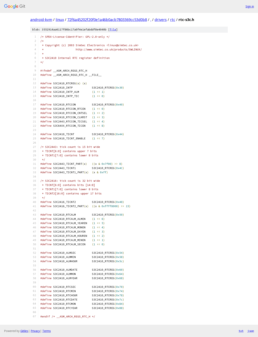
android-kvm (41, 19)
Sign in (250, 6)
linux (60, 19)
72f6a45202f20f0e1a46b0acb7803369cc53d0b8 (107, 19)
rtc (172, 19)
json (251, 331)
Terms (46, 331)
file (113, 29)
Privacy (35, 331)
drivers (161, 19)
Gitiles (24, 331)
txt (241, 331)
